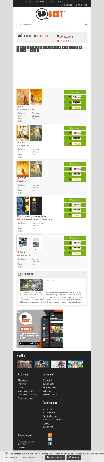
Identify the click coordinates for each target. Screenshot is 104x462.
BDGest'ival (48, 427)
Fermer (73, 457)
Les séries (22, 447)
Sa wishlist (63, 40)
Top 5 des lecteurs (51, 412)
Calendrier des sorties (27, 394)
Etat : (20, 118)
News (20, 387)
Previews (22, 384)
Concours (47, 423)
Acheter (75, 92)
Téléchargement (50, 387)
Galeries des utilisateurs (53, 419)
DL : (19, 116)
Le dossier (27, 274)
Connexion (81, 5)
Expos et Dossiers (26, 391)
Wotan (21, 252)
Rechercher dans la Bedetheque (26, 442)
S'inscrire (67, 5)
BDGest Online (56, 2)
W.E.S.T (22, 106)
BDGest (29, 2)
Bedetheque (41, 2)
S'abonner (47, 391)
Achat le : (22, 121)
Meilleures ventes (25, 398)
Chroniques (23, 380)
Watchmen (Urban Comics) (31, 216)
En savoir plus (55, 457)
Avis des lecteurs (50, 416)
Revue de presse (50, 394)
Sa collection (65, 36)
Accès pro (71, 2)
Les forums (47, 409)
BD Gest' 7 (47, 380)
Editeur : (22, 113)
